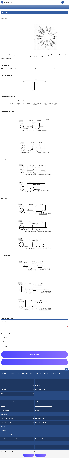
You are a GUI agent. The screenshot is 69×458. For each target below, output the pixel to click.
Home (4, 373)
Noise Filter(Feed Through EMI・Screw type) (46, 373)
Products (12, 373)
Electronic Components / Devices (24, 373)
